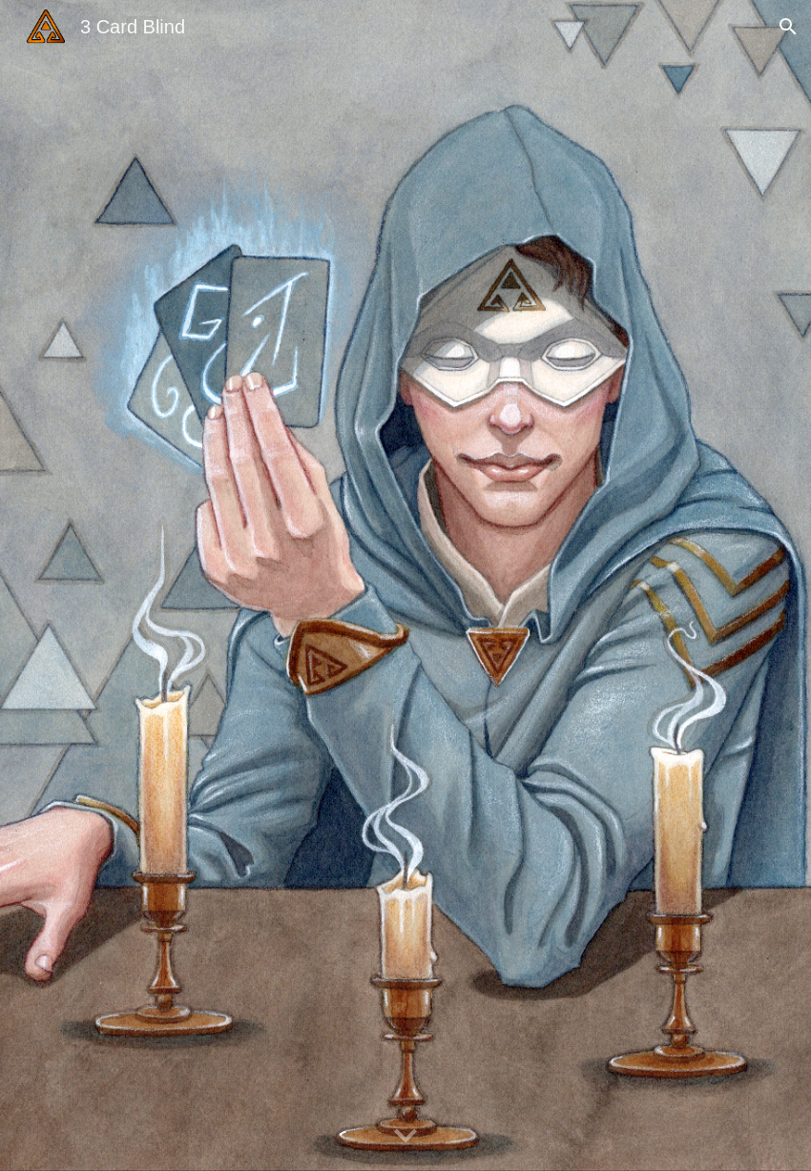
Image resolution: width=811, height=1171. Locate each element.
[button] (788, 27)
